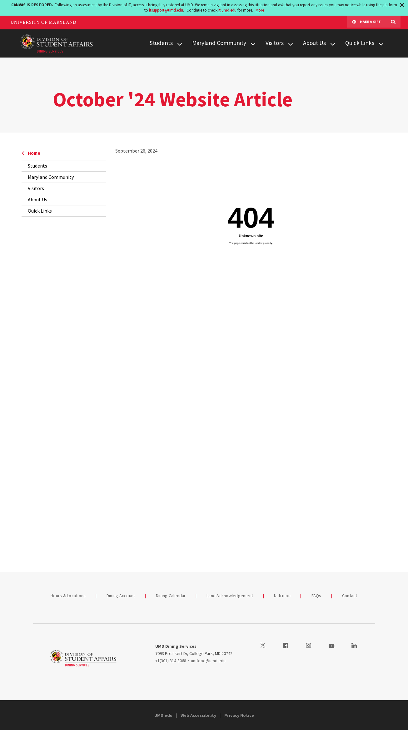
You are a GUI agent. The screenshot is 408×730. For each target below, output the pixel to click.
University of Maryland (44, 22)
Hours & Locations (68, 595)
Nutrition (282, 595)
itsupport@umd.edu (166, 10)
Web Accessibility (198, 715)
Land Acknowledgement (229, 595)
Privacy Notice (239, 715)
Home (31, 153)
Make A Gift (366, 22)
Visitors (275, 43)
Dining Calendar (171, 595)
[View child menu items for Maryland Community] (253, 43)
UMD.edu (163, 715)
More (260, 10)
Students (161, 43)
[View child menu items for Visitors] (290, 43)
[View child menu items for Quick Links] (381, 43)
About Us (314, 43)
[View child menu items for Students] (180, 43)
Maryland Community (219, 43)
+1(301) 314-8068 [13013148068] (170, 660)
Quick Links (359, 43)
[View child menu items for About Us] (333, 43)
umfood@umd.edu (208, 660)
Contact (349, 595)
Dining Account (121, 595)
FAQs (316, 595)
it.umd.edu (227, 10)
